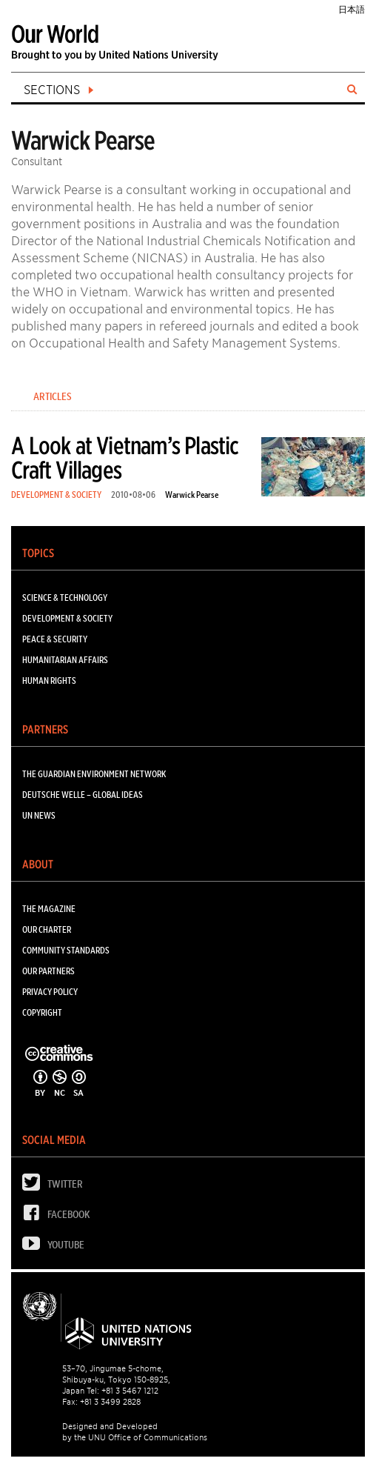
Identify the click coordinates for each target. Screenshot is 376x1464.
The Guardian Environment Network (94, 773)
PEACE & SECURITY (54, 639)
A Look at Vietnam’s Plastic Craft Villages (124, 458)
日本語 (351, 9)
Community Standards (66, 950)
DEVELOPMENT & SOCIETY (56, 494)
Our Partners (48, 970)
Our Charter (46, 929)
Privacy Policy (50, 991)
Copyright (42, 1012)
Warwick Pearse (191, 494)
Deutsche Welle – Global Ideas (82, 794)
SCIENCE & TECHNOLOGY (64, 597)
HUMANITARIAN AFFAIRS (65, 659)
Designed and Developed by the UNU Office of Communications (134, 1432)
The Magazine (48, 908)
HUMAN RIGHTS (49, 680)
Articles (52, 396)
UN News (39, 815)
